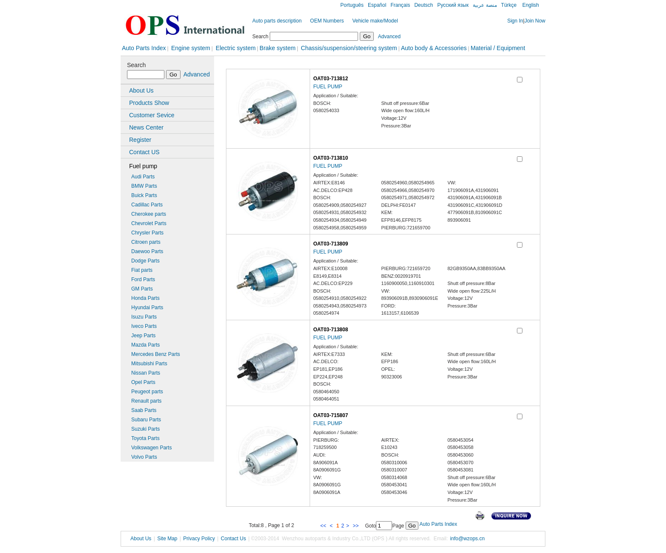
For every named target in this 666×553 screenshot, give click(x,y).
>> (356, 526)
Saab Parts (143, 410)
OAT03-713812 (330, 79)
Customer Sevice (152, 115)
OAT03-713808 (330, 330)
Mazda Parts (145, 345)
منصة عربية (485, 5)
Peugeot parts (147, 392)
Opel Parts (143, 382)
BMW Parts (144, 186)
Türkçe (509, 5)
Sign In (515, 21)
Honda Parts (145, 298)
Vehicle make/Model (375, 21)
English (530, 5)
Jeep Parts (143, 336)
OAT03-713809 (330, 244)
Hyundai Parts (147, 307)
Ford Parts (143, 279)
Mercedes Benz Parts (155, 354)
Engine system (190, 48)
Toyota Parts (145, 438)
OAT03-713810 (330, 158)
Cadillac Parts (147, 205)
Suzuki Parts (145, 429)
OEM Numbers (327, 21)
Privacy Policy (199, 539)
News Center (146, 127)
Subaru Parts (146, 420)
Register (140, 139)
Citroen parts (146, 242)
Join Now (535, 21)
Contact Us (233, 539)
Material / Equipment (498, 48)
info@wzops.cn (467, 539)
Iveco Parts (144, 326)
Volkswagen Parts (151, 448)
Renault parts (146, 401)
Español (377, 5)
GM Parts (142, 289)
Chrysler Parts (147, 233)
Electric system (235, 48)
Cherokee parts (148, 214)
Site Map (167, 539)
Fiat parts (141, 270)
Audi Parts (143, 177)
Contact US (144, 152)
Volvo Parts (144, 457)
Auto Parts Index (144, 48)
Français (400, 5)
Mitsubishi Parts (149, 364)
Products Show (149, 102)
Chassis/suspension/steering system (349, 48)
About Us (141, 90)
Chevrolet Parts (148, 223)
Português (352, 5)
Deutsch (423, 5)
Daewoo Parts (147, 251)
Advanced (389, 37)
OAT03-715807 (330, 415)
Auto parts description (277, 21)
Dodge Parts (145, 261)
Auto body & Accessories (434, 48)
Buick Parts (144, 195)
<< (323, 526)
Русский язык (452, 5)
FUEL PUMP (327, 87)
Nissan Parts (145, 373)
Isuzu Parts (144, 317)
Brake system (278, 48)
